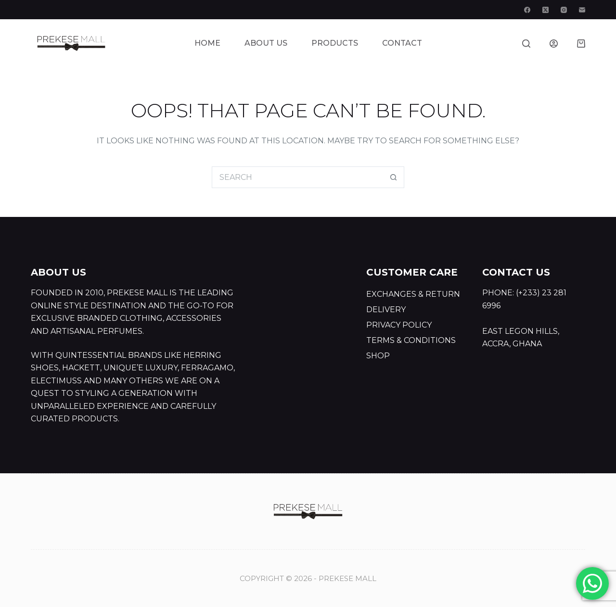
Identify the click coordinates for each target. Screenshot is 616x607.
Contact (402, 43)
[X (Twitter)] (545, 10)
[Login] (554, 43)
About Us (265, 43)
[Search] (526, 43)
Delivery (386, 309)
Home (207, 43)
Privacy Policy (399, 324)
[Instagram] (564, 10)
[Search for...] (297, 177)
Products (334, 43)
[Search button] (393, 177)
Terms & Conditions (411, 340)
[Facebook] (527, 10)
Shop (378, 355)
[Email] (582, 10)
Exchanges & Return (413, 294)
